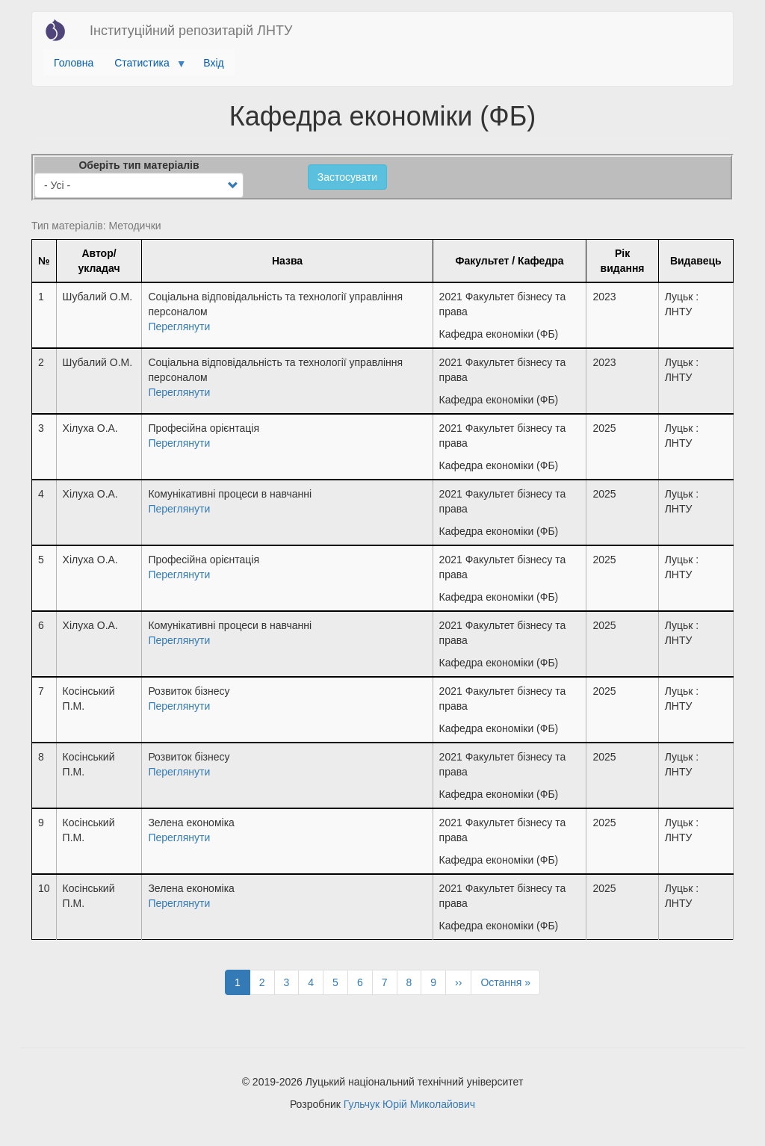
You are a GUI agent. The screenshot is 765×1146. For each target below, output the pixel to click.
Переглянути (179, 326)
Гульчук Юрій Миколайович (409, 1104)
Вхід (213, 63)
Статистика (144, 66)
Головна (73, 63)
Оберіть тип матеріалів (138, 165)
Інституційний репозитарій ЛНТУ (191, 30)
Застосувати (347, 177)
